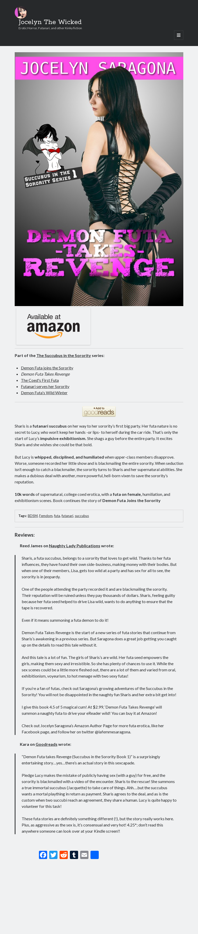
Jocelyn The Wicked (50, 22)
